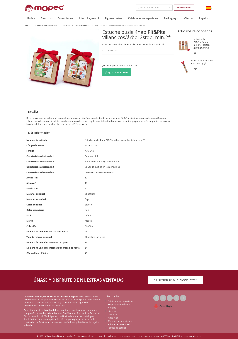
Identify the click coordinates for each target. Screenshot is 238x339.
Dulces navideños (82, 25)
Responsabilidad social (119, 304)
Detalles (33, 111)
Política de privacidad (119, 324)
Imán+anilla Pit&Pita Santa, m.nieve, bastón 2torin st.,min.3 (202, 43)
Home (28, 25)
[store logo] (44, 8)
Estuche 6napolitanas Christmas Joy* (202, 62)
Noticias (112, 307)
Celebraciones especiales (47, 25)
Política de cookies (117, 327)
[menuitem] (32, 18)
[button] (194, 53)
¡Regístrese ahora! (116, 72)
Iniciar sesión (184, 7)
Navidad (66, 25)
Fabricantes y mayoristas (120, 301)
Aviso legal (113, 317)
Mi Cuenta (197, 8)
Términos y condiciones (120, 321)
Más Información (39, 132)
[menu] (119, 18)
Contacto (112, 314)
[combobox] (154, 8)
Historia (112, 311)
